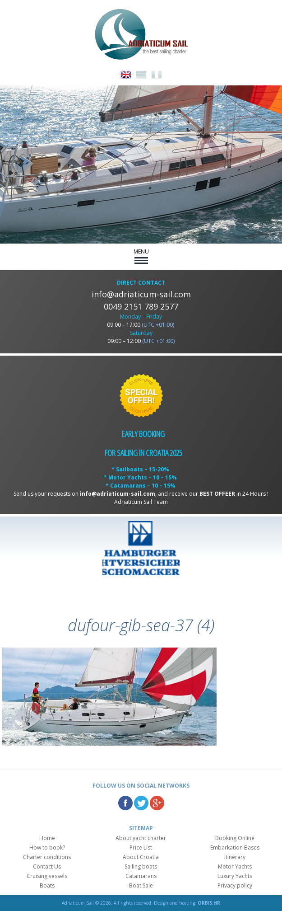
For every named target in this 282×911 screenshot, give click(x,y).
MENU (141, 256)
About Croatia (141, 857)
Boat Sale (141, 885)
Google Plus (157, 803)
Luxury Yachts (234, 876)
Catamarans (141, 876)
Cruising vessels (47, 876)
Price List (140, 847)
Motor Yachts (235, 866)
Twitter (141, 803)
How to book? (47, 847)
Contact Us (47, 866)
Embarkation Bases (234, 847)
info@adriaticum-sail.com (141, 294)
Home (47, 838)
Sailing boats (141, 866)
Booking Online (234, 838)
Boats (47, 885)
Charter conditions (47, 857)
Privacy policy (234, 885)
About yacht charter (141, 838)
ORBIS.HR (209, 903)
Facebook (125, 803)
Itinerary (234, 857)
